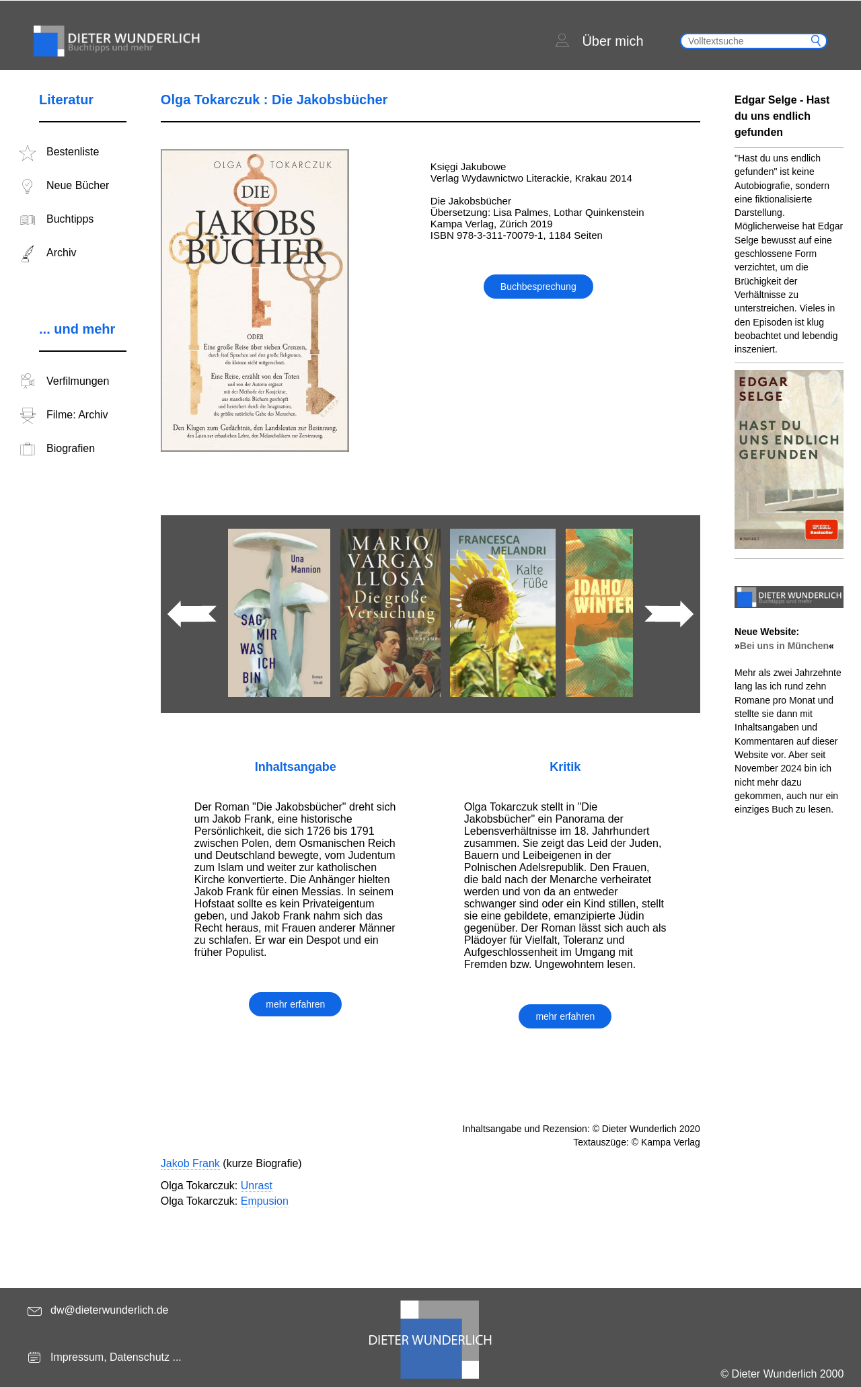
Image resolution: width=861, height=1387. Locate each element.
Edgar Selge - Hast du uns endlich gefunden (782, 116)
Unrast (256, 1185)
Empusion (265, 1201)
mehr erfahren (295, 1004)
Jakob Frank (190, 1163)
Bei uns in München (784, 645)
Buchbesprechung (538, 286)
